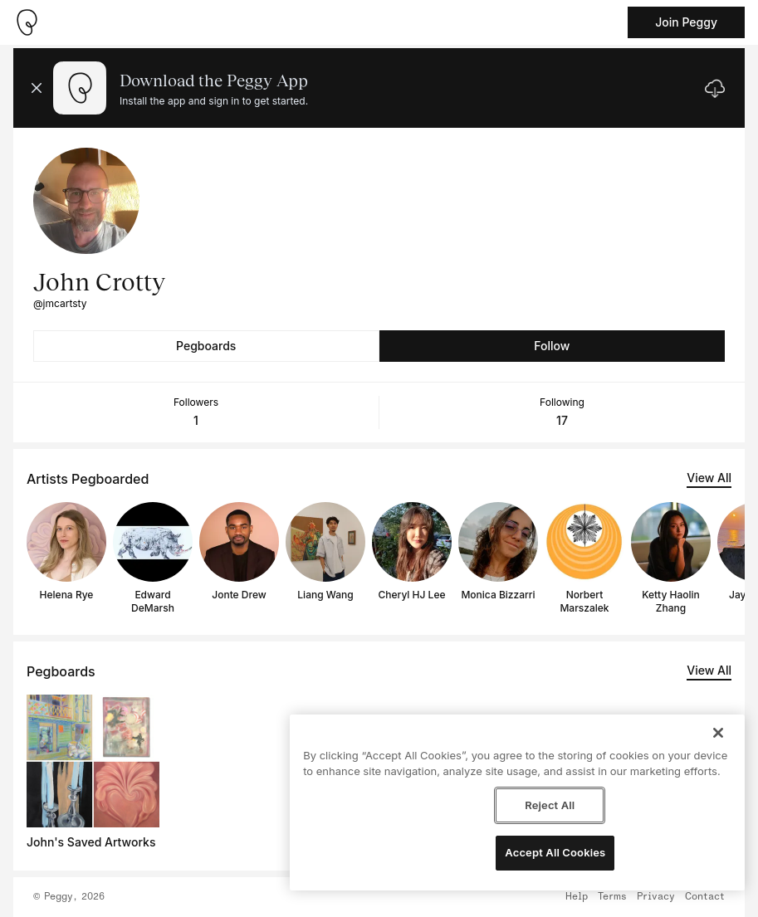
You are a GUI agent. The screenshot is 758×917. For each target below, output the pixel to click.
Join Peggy (686, 22)
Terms (612, 897)
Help (576, 897)
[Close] (718, 733)
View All (709, 478)
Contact (705, 897)
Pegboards (206, 346)
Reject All (550, 805)
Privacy (656, 897)
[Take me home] (26, 22)
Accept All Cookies (555, 852)
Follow (552, 346)
